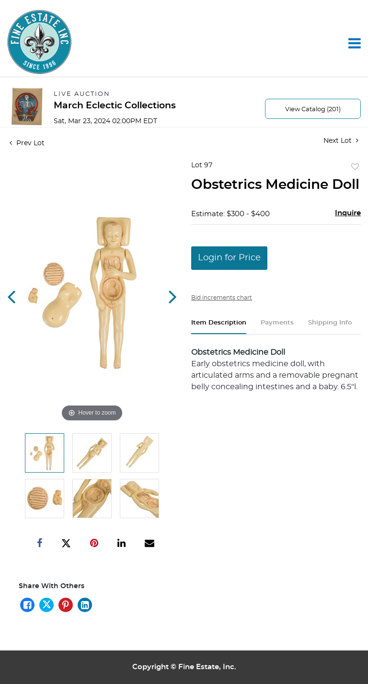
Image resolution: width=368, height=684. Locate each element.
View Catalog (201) (313, 109)
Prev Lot (27, 143)
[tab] (218, 326)
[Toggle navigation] (354, 43)
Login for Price (229, 258)
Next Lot (340, 140)
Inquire (348, 213)
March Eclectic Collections (115, 105)
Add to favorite (355, 167)
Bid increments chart (221, 298)
